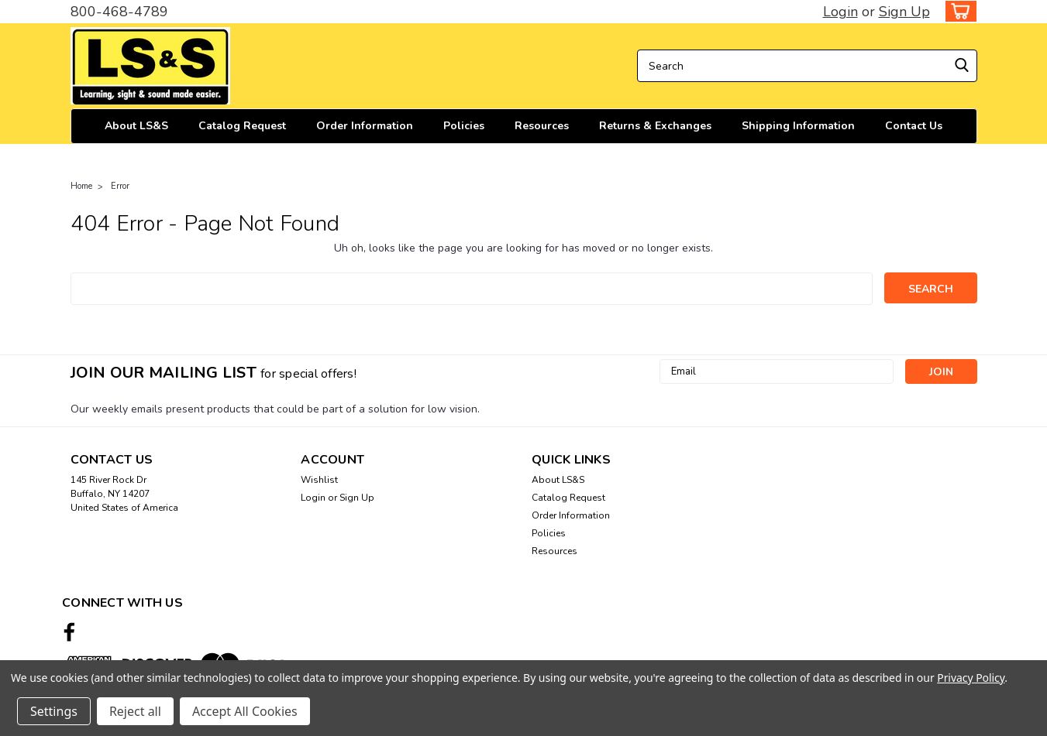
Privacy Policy (970, 677)
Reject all (135, 711)
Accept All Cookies (245, 711)
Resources (542, 125)
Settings (53, 711)
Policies (463, 125)
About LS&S (136, 125)
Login (840, 11)
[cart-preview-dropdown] (957, 11)
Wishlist (319, 480)
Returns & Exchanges (655, 125)
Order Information (364, 125)
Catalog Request (242, 125)
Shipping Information (798, 125)
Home (81, 186)
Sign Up (904, 11)
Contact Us (913, 125)
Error (120, 186)
